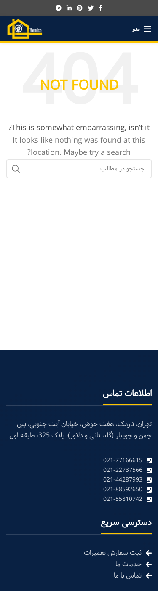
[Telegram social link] (58, 8)
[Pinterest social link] (79, 8)
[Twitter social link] (90, 8)
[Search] (79, 168)
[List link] (79, 461)
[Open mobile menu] (142, 28)
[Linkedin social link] (69, 8)
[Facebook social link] (100, 8)
